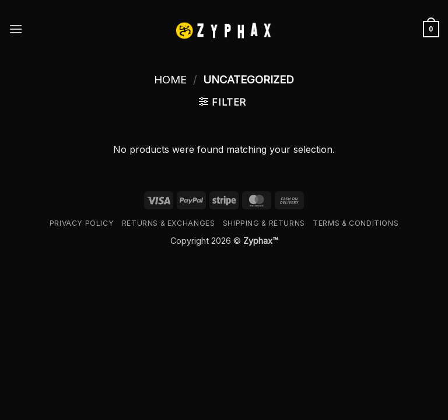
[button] (16, 29)
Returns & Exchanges (168, 223)
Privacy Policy (82, 223)
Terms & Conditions (355, 223)
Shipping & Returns (264, 223)
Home (170, 79)
